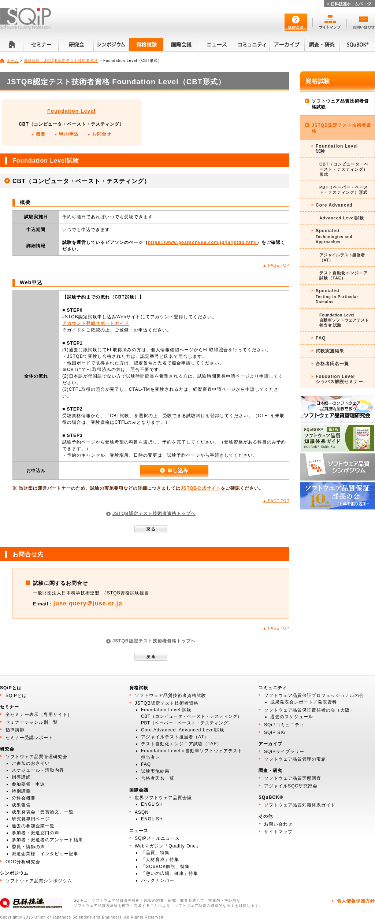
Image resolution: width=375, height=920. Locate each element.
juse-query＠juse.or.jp (87, 603)
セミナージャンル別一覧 (31, 722)
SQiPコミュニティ (284, 724)
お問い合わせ (278, 824)
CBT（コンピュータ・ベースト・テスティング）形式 (343, 169)
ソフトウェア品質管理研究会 (36, 756)
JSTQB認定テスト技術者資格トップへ (154, 513)
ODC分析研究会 (22, 861)
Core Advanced (334, 205)
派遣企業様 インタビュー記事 (45, 853)
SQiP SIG (275, 732)
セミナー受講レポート (29, 737)
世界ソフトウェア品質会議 (163, 797)
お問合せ (101, 134)
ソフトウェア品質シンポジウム (38, 880)
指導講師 (15, 729)
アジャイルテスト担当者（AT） (342, 257)
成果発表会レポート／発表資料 (303, 702)
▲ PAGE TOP (276, 265)
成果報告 (21, 805)
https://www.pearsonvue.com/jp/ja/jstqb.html (202, 242)
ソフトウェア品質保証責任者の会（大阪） (309, 710)
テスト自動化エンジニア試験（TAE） (343, 275)
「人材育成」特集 (160, 859)
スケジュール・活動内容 (38, 770)
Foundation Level (71, 111)
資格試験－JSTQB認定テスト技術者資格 (61, 61)
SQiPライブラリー (284, 751)
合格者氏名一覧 (332, 363)
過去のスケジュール (291, 716)
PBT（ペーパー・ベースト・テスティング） (187, 723)
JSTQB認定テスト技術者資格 (341, 128)
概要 (40, 134)
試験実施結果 (330, 350)
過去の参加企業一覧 (33, 825)
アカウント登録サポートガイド (95, 323)
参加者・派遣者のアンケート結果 (47, 839)
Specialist (343, 236)
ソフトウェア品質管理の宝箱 (295, 759)
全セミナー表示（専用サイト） (38, 714)
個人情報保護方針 (356, 901)
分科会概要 (24, 798)
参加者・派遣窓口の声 (35, 832)
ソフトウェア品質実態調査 (292, 778)
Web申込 (69, 134)
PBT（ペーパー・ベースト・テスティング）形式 (343, 189)
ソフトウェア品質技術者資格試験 (340, 104)
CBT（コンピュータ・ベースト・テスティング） (191, 716)
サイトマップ (278, 831)
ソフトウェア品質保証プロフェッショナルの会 (314, 695)
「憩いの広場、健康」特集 (169, 873)
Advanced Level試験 (341, 218)
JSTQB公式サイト (201, 488)
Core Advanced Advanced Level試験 (182, 729)
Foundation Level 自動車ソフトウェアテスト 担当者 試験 (344, 320)
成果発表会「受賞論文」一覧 (43, 812)
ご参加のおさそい (31, 763)
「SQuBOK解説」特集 (165, 866)
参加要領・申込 (28, 784)
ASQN (142, 812)
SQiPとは (16, 695)
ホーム (13, 61)
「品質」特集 (155, 852)
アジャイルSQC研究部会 (291, 786)
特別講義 (21, 791)
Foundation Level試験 (337, 149)
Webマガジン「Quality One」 (168, 846)
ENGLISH (152, 804)
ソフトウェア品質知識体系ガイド (299, 805)
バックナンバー (157, 880)
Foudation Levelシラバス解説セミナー (339, 379)
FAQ (321, 338)
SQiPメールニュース (157, 838)
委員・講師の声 (28, 846)
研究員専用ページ (31, 818)
